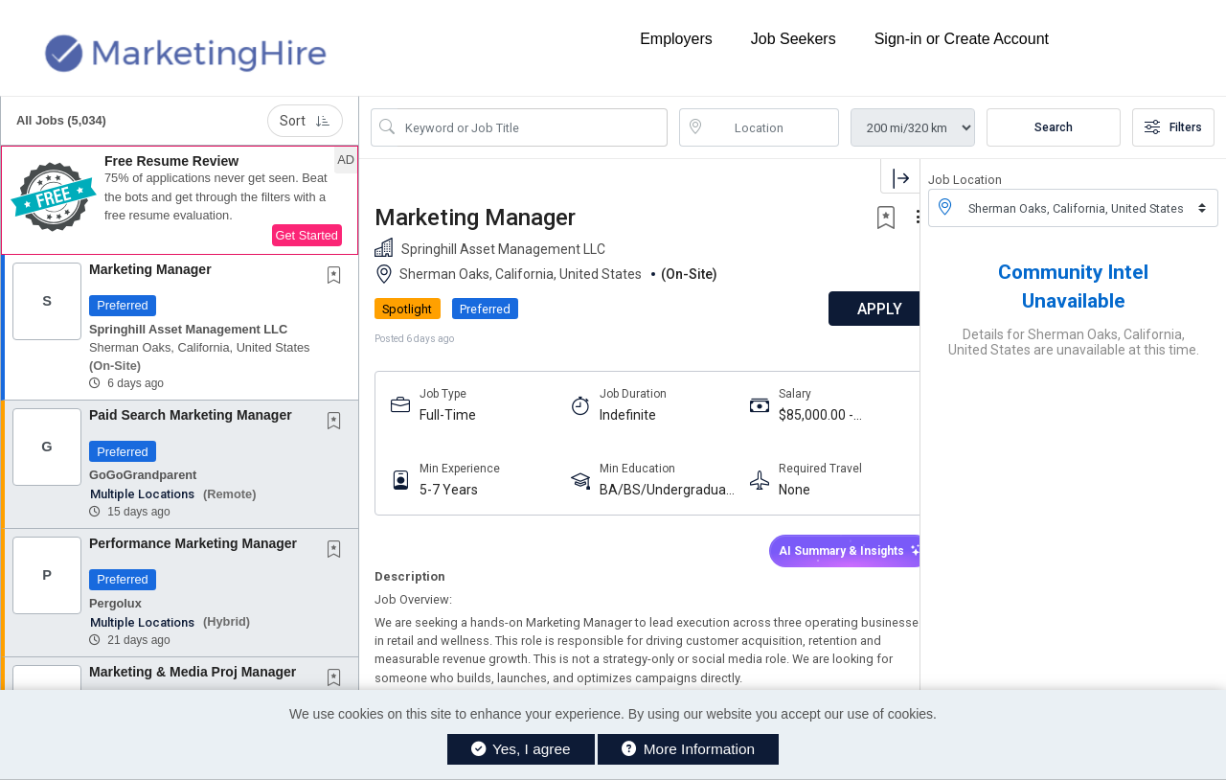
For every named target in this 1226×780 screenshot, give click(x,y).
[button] (179, 200)
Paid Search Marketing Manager (190, 415)
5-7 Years (449, 489)
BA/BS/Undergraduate (653, 490)
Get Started (307, 235)
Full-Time (448, 415)
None (777, 489)
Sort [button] (305, 120)
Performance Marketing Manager (193, 543)
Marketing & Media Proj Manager (192, 671)
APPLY (852, 309)
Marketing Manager (150, 269)
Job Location (965, 179)
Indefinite (618, 415)
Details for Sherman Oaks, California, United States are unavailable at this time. (1073, 342)
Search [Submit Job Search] (1053, 127)
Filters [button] (1173, 127)
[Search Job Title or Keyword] (532, 127)
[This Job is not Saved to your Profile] (338, 277)
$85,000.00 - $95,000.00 (798, 415)
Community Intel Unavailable (1073, 286)
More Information (688, 749)
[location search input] (773, 127)
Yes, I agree (521, 749)
